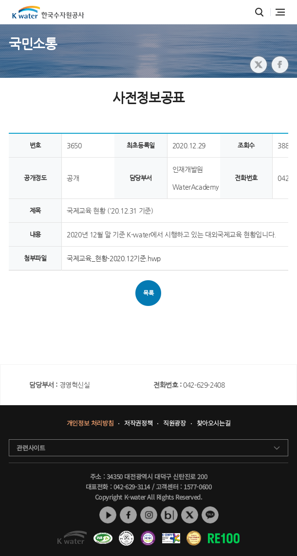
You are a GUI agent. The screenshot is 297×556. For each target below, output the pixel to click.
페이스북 (128, 514)
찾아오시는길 (214, 423)
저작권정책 (138, 423)
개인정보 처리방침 (90, 423)
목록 (148, 292)
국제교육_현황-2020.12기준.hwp (114, 258)
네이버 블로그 (169, 514)
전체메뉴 (280, 12)
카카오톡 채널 (210, 514)
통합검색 (259, 12)
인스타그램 (148, 514)
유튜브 (107, 514)
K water (48, 12)
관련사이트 (31, 447)
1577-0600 (197, 486)
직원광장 (174, 423)
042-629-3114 (131, 486)
